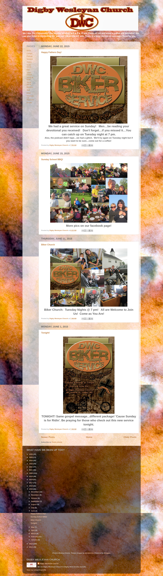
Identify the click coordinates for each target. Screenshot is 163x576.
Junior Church (29, 73)
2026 (31, 454)
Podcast (30, 56)
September (35, 501)
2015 (31, 489)
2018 (31, 479)
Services (30, 59)
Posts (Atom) (57, 442)
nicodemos (89, 553)
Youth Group (29, 66)
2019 (31, 476)
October (34, 498)
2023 (31, 464)
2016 (31, 486)
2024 (31, 460)
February (35, 537)
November (35, 495)
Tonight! (45, 333)
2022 (31, 467)
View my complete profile (36, 570)
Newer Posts (48, 437)
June (33, 511)
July (33, 508)
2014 (31, 544)
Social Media (29, 83)
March (33, 533)
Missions (30, 87)
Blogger (107, 553)
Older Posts (130, 437)
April (33, 530)
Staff (28, 90)
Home (89, 437)
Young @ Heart (30, 78)
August (34, 504)
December (35, 492)
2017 (31, 483)
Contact (29, 53)
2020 (31, 473)
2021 (31, 470)
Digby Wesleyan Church (49, 563)
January (34, 540)
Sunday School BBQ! (52, 159)
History (29, 62)
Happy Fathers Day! (51, 52)
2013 (31, 547)
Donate (29, 103)
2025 (31, 457)
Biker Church (48, 244)
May (33, 527)
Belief (29, 93)
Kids (28, 70)
